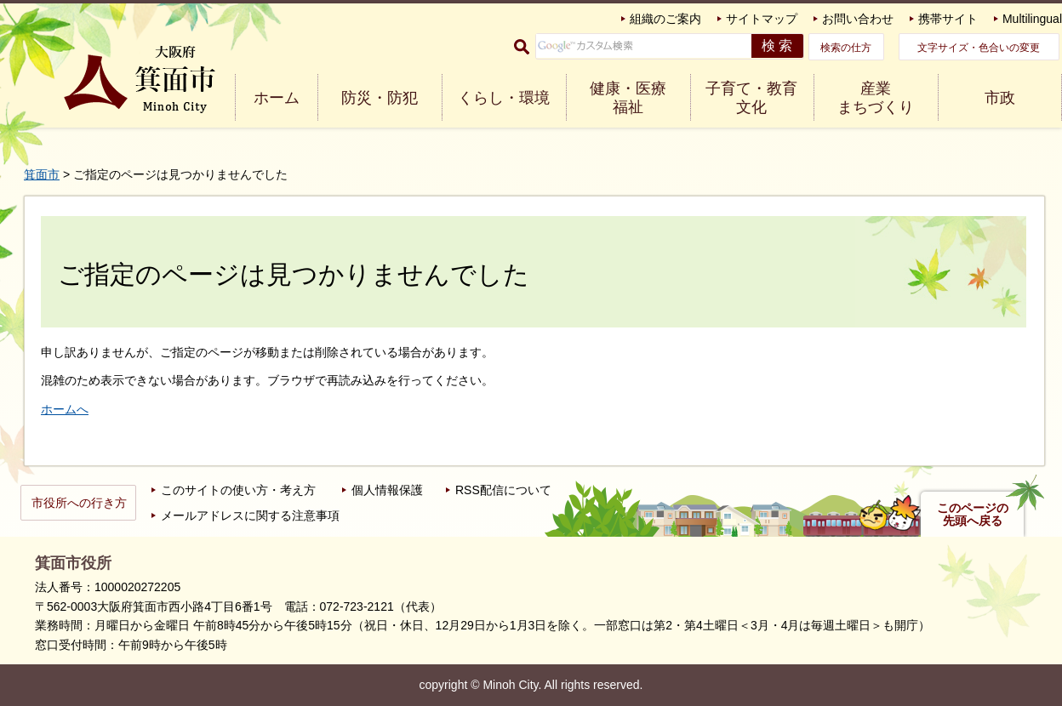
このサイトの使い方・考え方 (238, 490)
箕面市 (42, 174)
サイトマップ (761, 19)
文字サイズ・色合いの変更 (978, 48)
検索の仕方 (845, 48)
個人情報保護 (387, 490)
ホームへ (64, 409)
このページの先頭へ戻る (972, 514)
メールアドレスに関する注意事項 (250, 515)
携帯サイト (948, 19)
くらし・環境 (504, 97)
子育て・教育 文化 (751, 98)
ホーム (277, 97)
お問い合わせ (858, 19)
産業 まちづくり (875, 98)
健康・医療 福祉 (628, 98)
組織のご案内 (665, 19)
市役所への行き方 (79, 503)
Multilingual (1032, 19)
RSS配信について (503, 490)
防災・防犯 (379, 97)
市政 (1000, 97)
